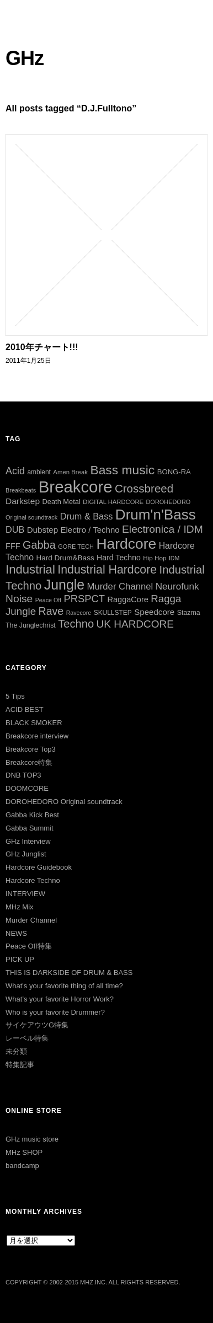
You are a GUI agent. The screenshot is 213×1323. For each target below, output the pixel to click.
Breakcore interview (37, 736)
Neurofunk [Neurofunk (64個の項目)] (177, 586)
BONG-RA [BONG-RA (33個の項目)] (174, 472)
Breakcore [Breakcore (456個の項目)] (76, 487)
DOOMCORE (27, 788)
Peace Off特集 (29, 946)
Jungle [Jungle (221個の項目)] (64, 584)
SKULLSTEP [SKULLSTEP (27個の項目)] (113, 613)
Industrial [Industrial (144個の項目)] (30, 569)
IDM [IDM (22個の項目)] (174, 558)
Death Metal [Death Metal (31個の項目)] (61, 501)
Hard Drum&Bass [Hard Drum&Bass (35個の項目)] (65, 558)
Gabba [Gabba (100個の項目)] (39, 545)
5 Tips (15, 696)
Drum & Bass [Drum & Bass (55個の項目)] (86, 516)
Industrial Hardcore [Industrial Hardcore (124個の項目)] (107, 569)
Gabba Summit (30, 828)
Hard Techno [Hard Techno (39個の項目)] (119, 557)
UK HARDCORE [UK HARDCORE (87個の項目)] (135, 624)
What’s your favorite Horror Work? (60, 999)
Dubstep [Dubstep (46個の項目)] (42, 529)
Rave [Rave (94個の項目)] (51, 611)
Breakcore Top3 (31, 749)
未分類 (16, 1051)
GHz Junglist (26, 854)
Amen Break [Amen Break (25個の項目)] (70, 472)
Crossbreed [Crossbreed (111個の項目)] (144, 488)
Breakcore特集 (29, 762)
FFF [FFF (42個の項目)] (13, 546)
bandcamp (22, 1165)
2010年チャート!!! (42, 347)
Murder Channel (31, 920)
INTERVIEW (25, 894)
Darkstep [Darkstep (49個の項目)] (23, 501)
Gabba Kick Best (32, 815)
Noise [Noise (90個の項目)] (19, 598)
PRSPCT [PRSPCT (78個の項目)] (84, 598)
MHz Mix (20, 907)
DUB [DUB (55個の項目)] (15, 529)
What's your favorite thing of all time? (64, 986)
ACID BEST (25, 709)
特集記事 (20, 1064)
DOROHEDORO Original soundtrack (64, 801)
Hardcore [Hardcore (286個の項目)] (126, 543)
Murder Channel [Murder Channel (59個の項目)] (120, 586)
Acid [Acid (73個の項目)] (15, 470)
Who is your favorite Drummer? (55, 1012)
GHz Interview (28, 841)
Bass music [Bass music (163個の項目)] (122, 470)
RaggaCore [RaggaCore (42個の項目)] (128, 599)
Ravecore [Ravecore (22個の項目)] (79, 612)
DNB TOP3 (23, 775)
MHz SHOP (24, 1152)
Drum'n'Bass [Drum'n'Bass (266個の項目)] (155, 514)
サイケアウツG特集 (37, 1025)
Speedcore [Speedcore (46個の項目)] (154, 612)
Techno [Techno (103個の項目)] (76, 624)
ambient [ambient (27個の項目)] (38, 472)
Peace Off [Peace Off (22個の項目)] (48, 600)
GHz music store (32, 1139)
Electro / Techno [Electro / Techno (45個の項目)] (90, 529)
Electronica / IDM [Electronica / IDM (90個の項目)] (162, 529)
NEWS (16, 933)
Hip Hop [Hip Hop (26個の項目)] (154, 557)
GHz (25, 58)
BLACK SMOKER (34, 723)
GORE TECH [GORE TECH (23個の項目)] (76, 546)
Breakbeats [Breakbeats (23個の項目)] (21, 490)
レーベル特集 (27, 1038)
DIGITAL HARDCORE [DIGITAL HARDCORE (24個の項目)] (113, 502)
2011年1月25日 (28, 361)
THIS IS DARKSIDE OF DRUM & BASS (69, 972)
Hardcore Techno (33, 880)
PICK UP (20, 959)
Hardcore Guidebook (39, 867)
